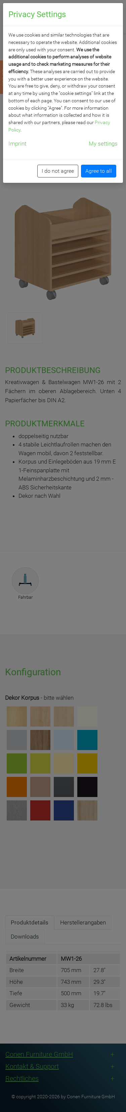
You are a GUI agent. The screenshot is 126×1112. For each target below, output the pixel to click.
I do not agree (58, 171)
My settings (103, 143)
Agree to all (98, 171)
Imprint (17, 143)
